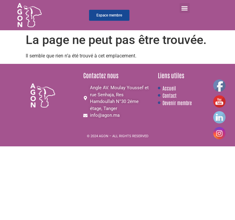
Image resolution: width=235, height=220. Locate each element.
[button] (185, 8)
